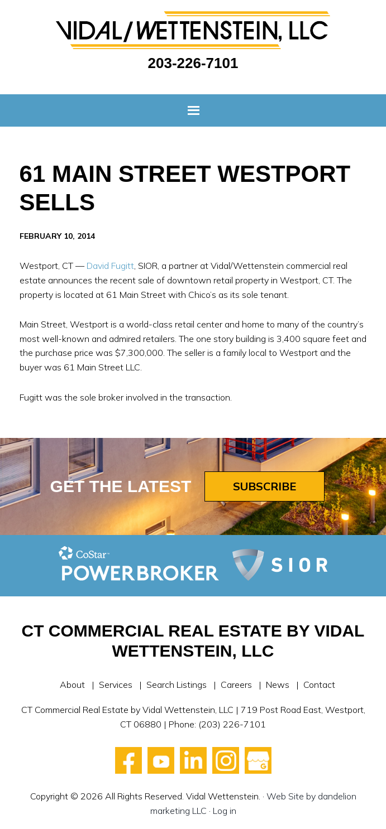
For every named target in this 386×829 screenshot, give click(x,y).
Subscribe (264, 486)
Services (115, 684)
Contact (319, 684)
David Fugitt (110, 265)
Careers (236, 684)
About (72, 684)
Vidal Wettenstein (193, 30)
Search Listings (176, 684)
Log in (224, 810)
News (277, 684)
